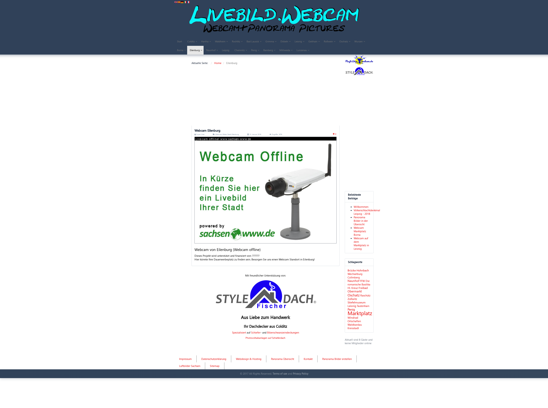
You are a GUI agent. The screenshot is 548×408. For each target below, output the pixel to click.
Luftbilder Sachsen (189, 366)
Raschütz (365, 295)
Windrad (353, 317)
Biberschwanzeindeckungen (283, 332)
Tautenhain (363, 306)
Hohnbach (362, 270)
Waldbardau (355, 324)
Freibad (363, 288)
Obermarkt (355, 291)
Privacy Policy (300, 373)
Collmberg (354, 277)
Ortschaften (354, 321)
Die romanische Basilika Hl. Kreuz (359, 284)
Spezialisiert (239, 332)
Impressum (185, 359)
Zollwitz (352, 299)
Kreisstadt (353, 328)
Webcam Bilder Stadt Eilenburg (227, 134)
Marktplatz (360, 313)
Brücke (352, 270)
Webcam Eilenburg (207, 130)
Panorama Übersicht (282, 359)
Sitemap (214, 366)
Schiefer (255, 332)
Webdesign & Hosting (248, 359)
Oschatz (354, 294)
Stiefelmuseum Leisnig (357, 304)
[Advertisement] (293, 95)
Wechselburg (355, 274)
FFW (362, 281)
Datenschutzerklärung (213, 359)
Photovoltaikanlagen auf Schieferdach (265, 337)
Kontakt (308, 359)
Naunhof (353, 281)
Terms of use (280, 373)
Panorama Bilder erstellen (337, 359)
